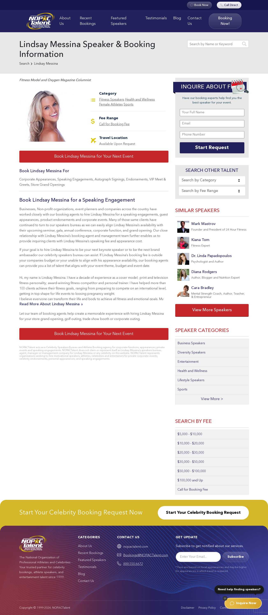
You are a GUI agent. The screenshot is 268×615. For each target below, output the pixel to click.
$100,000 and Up (190, 480)
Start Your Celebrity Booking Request (203, 513)
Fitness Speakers (111, 99)
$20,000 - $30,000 (191, 452)
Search (24, 63)
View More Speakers (212, 310)
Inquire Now (243, 603)
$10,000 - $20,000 (191, 443)
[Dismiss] (225, 598)
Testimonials (156, 18)
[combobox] (212, 180)
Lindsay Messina (46, 63)
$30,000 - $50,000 (191, 462)
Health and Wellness (140, 99)
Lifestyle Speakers (191, 380)
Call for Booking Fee (114, 124)
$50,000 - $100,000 (192, 471)
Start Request (212, 147)
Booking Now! (225, 21)
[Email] (198, 557)
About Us (65, 21)
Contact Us (195, 21)
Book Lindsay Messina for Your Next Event (93, 157)
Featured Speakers (118, 21)
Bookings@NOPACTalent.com (145, 555)
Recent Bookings (88, 21)
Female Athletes (111, 104)
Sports (128, 104)
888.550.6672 (133, 564)
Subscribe (235, 557)
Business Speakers (191, 343)
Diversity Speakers (191, 352)
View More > (212, 399)
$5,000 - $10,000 (190, 434)
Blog (177, 18)
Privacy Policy (207, 607)
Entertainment (188, 362)
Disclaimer (187, 607)
